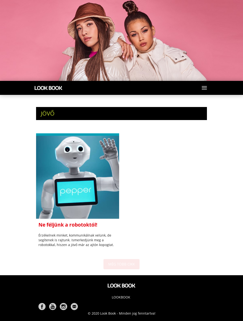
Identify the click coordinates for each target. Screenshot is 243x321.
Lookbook (121, 297)
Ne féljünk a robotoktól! (67, 224)
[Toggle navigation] (204, 88)
